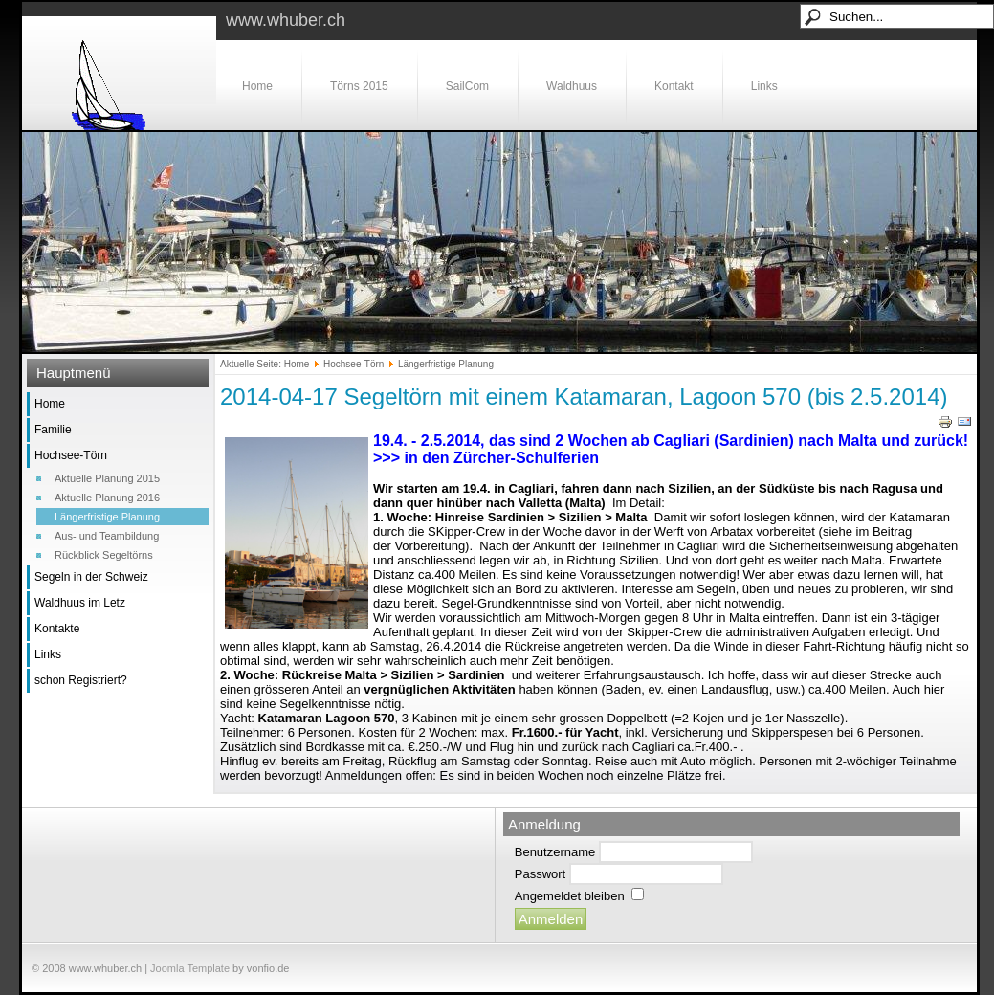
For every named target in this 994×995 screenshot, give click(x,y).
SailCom (467, 86)
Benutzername (555, 852)
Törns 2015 (359, 86)
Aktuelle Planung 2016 (107, 497)
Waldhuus (571, 86)
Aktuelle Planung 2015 (107, 478)
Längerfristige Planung (107, 516)
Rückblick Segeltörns (104, 555)
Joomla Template (190, 968)
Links (764, 86)
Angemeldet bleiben (570, 896)
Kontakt (674, 86)
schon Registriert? (80, 680)
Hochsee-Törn (70, 455)
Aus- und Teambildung (107, 536)
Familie (53, 429)
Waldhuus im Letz (79, 602)
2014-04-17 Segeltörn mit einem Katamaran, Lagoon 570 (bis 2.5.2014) (584, 396)
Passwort (540, 874)
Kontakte (56, 628)
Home (257, 86)
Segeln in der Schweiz (91, 577)
